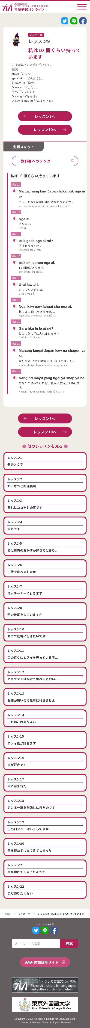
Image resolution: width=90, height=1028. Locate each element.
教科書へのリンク (36, 160)
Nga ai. (24, 219)
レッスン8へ (45, 116)
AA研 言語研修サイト (42, 962)
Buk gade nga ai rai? (36, 241)
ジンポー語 (24, 914)
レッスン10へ (45, 129)
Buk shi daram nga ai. (37, 263)
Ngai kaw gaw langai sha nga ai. (45, 306)
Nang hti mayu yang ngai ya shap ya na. (52, 378)
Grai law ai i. (29, 285)
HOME (7, 914)
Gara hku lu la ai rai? (36, 328)
